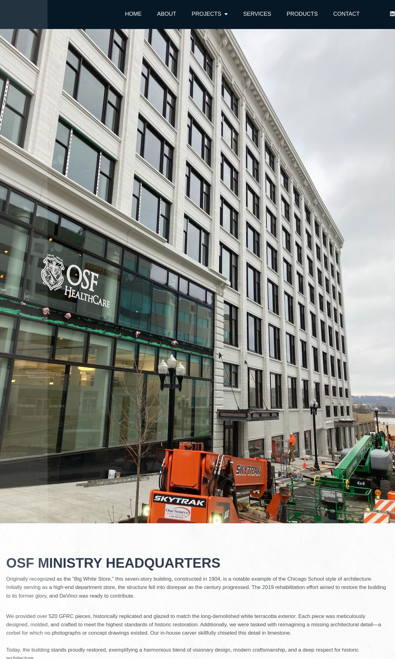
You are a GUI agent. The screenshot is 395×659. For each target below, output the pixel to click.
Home (133, 14)
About (166, 14)
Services (257, 14)
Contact (346, 14)
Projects (210, 14)
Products (302, 14)
